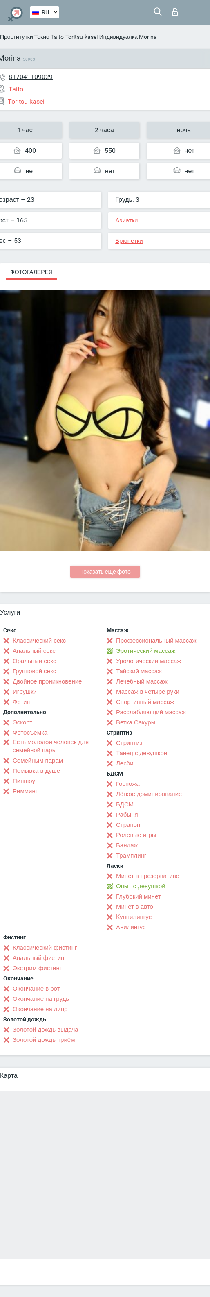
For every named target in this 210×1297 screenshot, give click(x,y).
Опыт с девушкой (140, 886)
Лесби (125, 763)
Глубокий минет (138, 896)
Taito (57, 37)
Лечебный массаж (142, 681)
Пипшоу (24, 781)
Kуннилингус (134, 917)
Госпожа (128, 784)
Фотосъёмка (30, 732)
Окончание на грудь (41, 999)
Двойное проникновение (47, 681)
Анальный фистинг (40, 958)
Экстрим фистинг (37, 968)
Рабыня (127, 814)
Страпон (128, 824)
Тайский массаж (139, 671)
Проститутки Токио (24, 37)
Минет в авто (134, 906)
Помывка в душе (36, 770)
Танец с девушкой (141, 753)
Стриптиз (129, 743)
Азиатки (126, 220)
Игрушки (25, 691)
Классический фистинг (45, 947)
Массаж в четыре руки (147, 691)
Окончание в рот (36, 988)
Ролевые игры (136, 835)
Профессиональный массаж (156, 640)
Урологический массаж (148, 661)
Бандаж (127, 845)
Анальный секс (34, 650)
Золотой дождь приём (44, 1039)
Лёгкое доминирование (149, 794)
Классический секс (39, 640)
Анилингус (130, 927)
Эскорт (22, 722)
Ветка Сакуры (135, 722)
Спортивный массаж (145, 702)
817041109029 (31, 77)
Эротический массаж (145, 650)
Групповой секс (34, 671)
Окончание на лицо (40, 1009)
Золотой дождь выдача (45, 1029)
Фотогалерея (31, 272)
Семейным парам (38, 760)
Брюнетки (129, 240)
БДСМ (125, 804)
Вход (175, 11)
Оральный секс (34, 661)
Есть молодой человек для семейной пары (51, 746)
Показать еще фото (105, 571)
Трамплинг (131, 855)
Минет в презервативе (147, 876)
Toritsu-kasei (81, 37)
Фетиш (22, 702)
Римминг (25, 791)
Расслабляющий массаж (151, 712)
